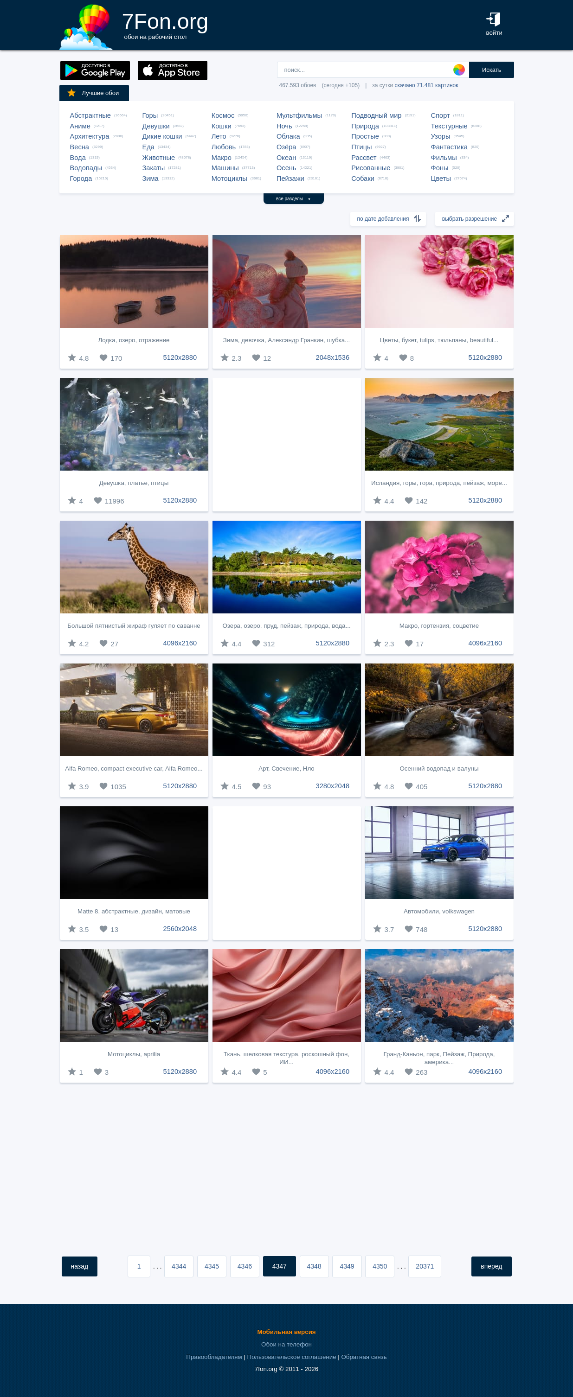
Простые (365, 136)
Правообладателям (214, 1357)
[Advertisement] (286, 444)
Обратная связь (363, 1357)
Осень (286, 168)
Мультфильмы (299, 115)
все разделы (293, 198)
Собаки (362, 178)
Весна (80, 147)
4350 (380, 1266)
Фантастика (449, 147)
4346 (245, 1266)
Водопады (86, 168)
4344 (179, 1266)
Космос (223, 115)
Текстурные (449, 126)
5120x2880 (180, 357)
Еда (148, 147)
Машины (225, 168)
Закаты (153, 168)
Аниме (80, 126)
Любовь (224, 147)
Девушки (156, 126)
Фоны (440, 168)
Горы (150, 115)
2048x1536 (333, 357)
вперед (491, 1266)
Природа (365, 126)
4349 (347, 1266)
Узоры (441, 136)
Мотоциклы (229, 178)
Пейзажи (290, 178)
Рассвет (363, 157)
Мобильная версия (286, 1332)
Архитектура (89, 136)
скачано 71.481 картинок (426, 85)
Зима (150, 178)
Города (81, 178)
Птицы (361, 147)
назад (80, 1266)
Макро (222, 157)
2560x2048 (180, 928)
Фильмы (444, 157)
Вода (78, 157)
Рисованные (370, 168)
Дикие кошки (162, 136)
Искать (492, 69)
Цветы (441, 178)
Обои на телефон (286, 1344)
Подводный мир (376, 115)
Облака (288, 136)
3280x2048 (333, 786)
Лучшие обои (92, 93)
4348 (314, 1266)
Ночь (284, 126)
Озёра (286, 147)
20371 (425, 1266)
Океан (286, 157)
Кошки (222, 126)
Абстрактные (90, 115)
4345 (212, 1266)
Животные (158, 157)
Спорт (440, 115)
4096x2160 (180, 643)
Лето (219, 136)
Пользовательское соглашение (291, 1357)
